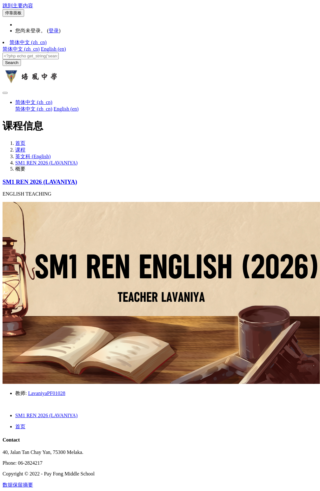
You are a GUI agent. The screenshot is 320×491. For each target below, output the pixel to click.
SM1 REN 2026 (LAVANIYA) (46, 162)
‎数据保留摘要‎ (18, 485)
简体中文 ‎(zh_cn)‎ (28, 42)
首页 (20, 143)
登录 (54, 30)
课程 (20, 149)
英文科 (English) (33, 156)
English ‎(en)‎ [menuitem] (53, 49)
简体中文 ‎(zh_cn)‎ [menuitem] (21, 49)
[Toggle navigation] (5, 93)
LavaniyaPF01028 (46, 393)
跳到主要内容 (18, 5)
